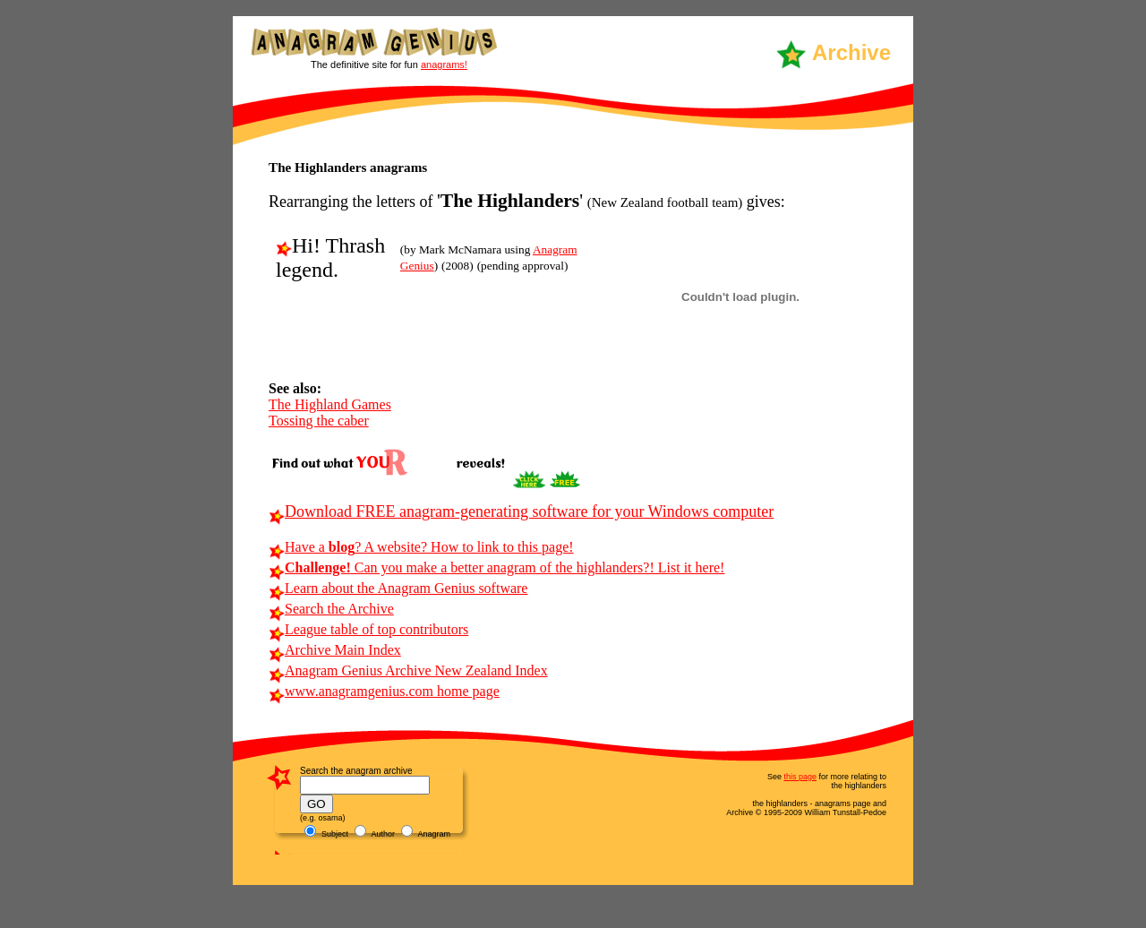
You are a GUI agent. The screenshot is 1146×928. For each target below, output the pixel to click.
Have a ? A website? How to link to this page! (421, 546)
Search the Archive (331, 608)
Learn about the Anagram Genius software (398, 588)
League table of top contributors (368, 629)
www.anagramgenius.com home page (384, 691)
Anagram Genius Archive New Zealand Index (408, 670)
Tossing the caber (319, 420)
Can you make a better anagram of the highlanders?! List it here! (496, 567)
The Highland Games (330, 404)
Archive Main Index (335, 649)
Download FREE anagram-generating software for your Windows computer (521, 511)
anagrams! (444, 64)
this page (800, 776)
